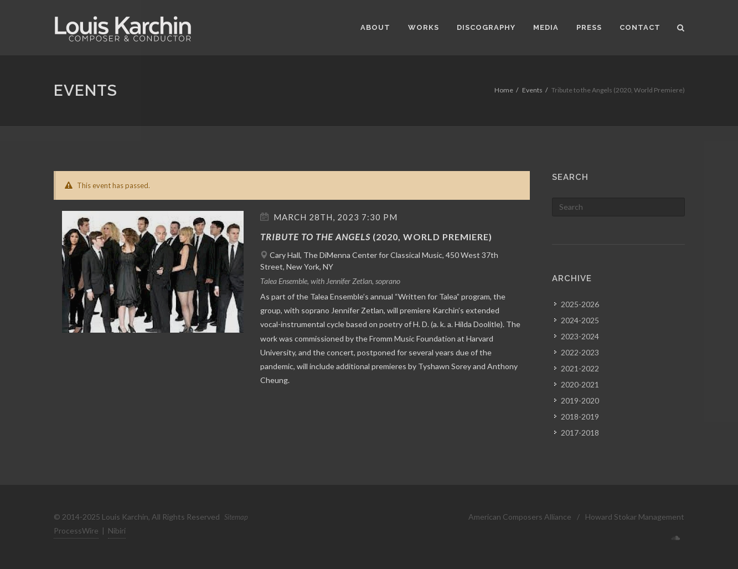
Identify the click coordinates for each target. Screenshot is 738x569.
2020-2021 (580, 384)
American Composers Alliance (519, 516)
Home (503, 90)
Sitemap (236, 517)
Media (546, 27)
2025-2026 (580, 304)
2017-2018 (580, 432)
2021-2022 (580, 368)
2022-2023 (580, 352)
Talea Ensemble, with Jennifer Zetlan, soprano (330, 281)
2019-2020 (580, 400)
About (375, 27)
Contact (640, 27)
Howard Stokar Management (634, 516)
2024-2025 (580, 320)
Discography (486, 27)
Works (423, 27)
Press (589, 27)
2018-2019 (580, 416)
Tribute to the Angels (315, 236)
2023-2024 (580, 336)
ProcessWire (76, 530)
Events (532, 90)
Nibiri (117, 530)
